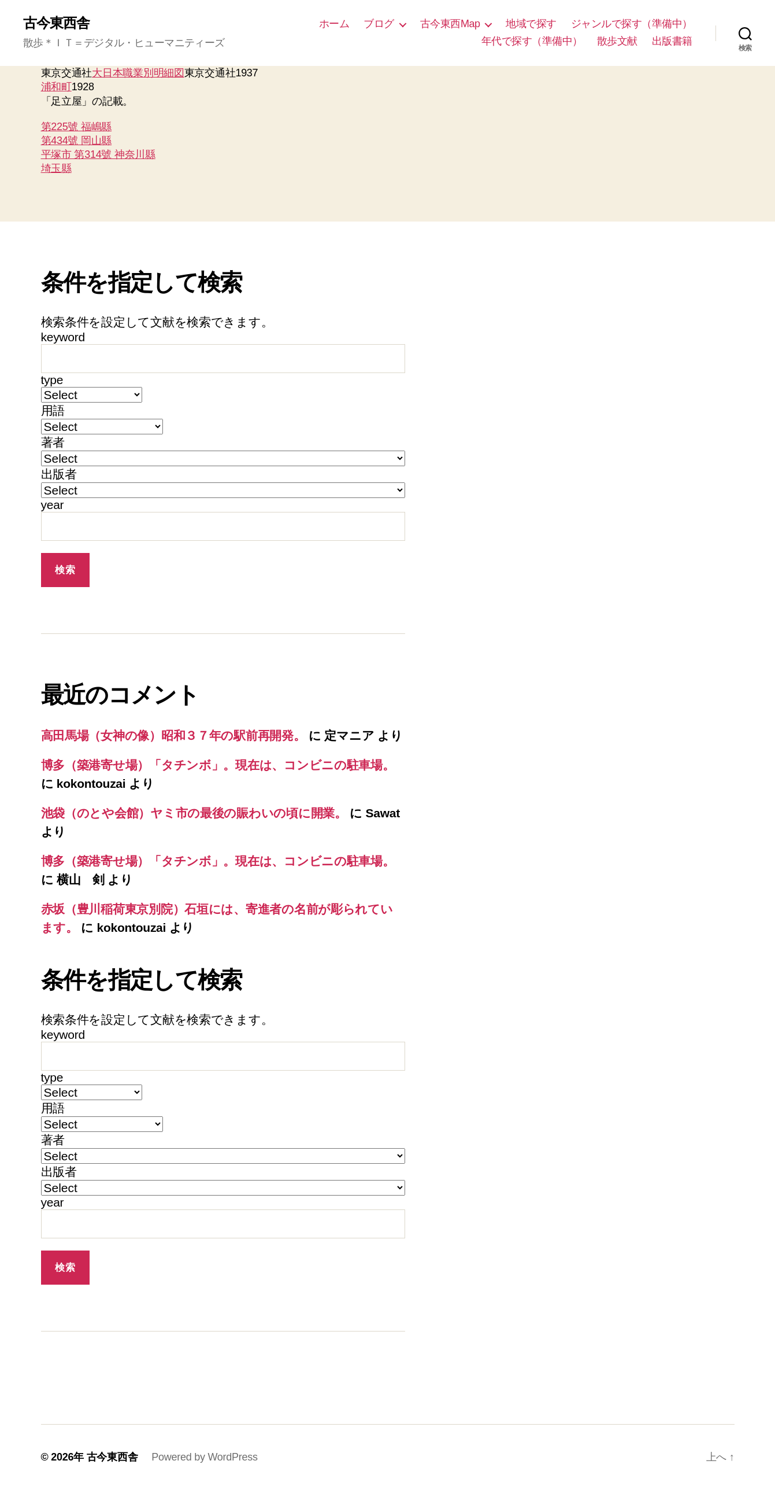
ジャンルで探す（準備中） (631, 23)
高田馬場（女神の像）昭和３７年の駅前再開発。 (173, 735)
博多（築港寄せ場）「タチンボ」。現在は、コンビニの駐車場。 (218, 765)
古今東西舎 (56, 23)
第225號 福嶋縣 (76, 126)
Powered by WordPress (204, 1457)
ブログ (379, 23)
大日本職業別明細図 (138, 73)
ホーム (334, 23)
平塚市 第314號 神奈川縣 (98, 154)
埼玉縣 (56, 168)
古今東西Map (450, 23)
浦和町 (56, 87)
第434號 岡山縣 (76, 140)
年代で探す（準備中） (532, 41)
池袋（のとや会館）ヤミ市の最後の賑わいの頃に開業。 (194, 813)
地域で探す (531, 23)
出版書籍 (672, 41)
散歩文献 (617, 41)
